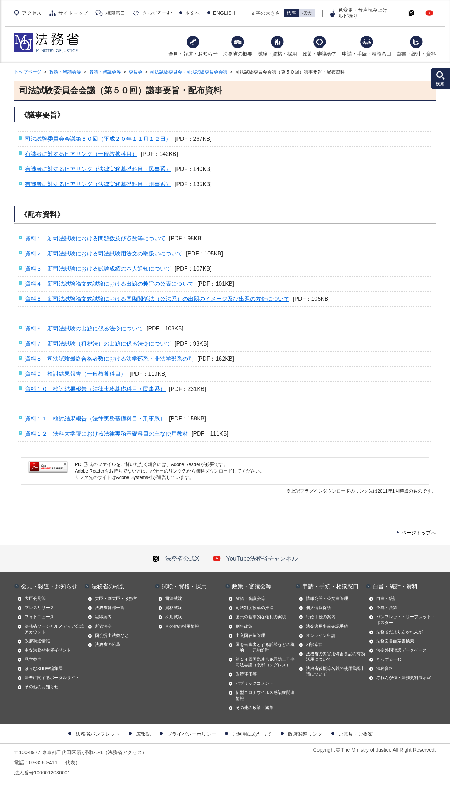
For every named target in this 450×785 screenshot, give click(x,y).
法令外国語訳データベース (401, 650)
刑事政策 (244, 626)
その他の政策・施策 (255, 707)
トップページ (28, 72)
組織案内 (103, 617)
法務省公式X (175, 558)
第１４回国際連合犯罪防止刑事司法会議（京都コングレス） (265, 662)
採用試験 (173, 617)
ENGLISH (224, 13)
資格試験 (173, 608)
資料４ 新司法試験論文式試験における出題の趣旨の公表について (109, 284)
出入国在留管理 (250, 635)
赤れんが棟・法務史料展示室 (403, 678)
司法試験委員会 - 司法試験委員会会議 (189, 72)
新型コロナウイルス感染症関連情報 (265, 695)
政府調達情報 (37, 641)
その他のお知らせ (41, 687)
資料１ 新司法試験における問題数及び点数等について (95, 238)
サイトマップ (73, 13)
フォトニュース (39, 617)
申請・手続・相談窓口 (366, 54)
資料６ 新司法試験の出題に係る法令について (84, 328)
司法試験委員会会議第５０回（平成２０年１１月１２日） (98, 139)
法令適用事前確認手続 (327, 626)
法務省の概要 (237, 54)
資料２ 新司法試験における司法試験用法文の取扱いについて (103, 254)
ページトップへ (418, 533)
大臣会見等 (35, 598)
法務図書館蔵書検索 (395, 641)
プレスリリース (39, 608)
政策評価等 (246, 674)
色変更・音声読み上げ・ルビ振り (365, 13)
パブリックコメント (255, 683)
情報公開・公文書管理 (327, 598)
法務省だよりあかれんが (399, 632)
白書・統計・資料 (416, 54)
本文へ (192, 13)
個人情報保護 (318, 608)
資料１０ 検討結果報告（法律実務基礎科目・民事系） (95, 389)
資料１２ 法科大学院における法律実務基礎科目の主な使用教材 (106, 434)
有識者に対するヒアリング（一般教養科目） (81, 154)
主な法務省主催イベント (48, 650)
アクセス (31, 13)
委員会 (136, 72)
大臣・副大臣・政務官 (116, 598)
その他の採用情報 (182, 626)
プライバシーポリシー (191, 734)
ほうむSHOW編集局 (44, 668)
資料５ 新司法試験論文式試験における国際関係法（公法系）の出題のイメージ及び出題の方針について (157, 299)
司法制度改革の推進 (255, 608)
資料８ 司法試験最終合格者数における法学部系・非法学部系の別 (109, 359)
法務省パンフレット (98, 734)
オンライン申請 (320, 635)
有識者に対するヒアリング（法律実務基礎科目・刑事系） (98, 184)
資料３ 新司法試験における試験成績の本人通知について (98, 269)
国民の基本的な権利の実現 (261, 617)
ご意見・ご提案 (356, 734)
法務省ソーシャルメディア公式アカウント (54, 629)
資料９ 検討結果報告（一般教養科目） (75, 374)
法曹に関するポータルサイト (52, 678)
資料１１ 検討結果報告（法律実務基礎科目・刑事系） (95, 419)
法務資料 (384, 668)
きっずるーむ (157, 13)
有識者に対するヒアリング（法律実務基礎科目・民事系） (98, 169)
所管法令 (103, 626)
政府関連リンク (305, 734)
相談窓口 (115, 13)
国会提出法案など (112, 635)
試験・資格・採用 (277, 54)
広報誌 (143, 734)
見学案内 (33, 659)
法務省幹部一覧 (109, 608)
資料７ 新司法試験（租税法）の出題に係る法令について (98, 344)
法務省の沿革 (107, 644)
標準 (291, 13)
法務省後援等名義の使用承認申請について (335, 671)
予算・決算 (386, 608)
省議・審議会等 (105, 72)
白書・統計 (386, 598)
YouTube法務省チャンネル (255, 558)
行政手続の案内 (320, 617)
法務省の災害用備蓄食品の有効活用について (335, 656)
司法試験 (173, 598)
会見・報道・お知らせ (193, 54)
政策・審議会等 (319, 54)
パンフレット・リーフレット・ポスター (405, 620)
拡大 (307, 13)
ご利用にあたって (252, 734)
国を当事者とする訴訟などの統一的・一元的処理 (265, 647)
